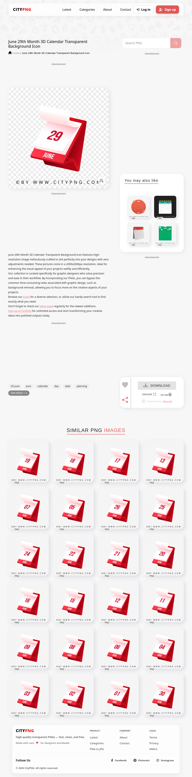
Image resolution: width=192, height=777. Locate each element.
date (67, 386)
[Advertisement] (58, 75)
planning (82, 386)
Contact (125, 743)
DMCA (153, 749)
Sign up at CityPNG (20, 311)
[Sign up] (167, 9)
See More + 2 (19, 392)
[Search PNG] (146, 43)
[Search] (175, 43)
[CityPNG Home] (22, 9)
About (107, 9)
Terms (153, 737)
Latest (66, 9)
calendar (43, 386)
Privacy (154, 743)
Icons (26, 297)
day (56, 386)
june (28, 386)
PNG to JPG (97, 749)
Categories (87, 9)
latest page (46, 306)
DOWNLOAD (156, 385)
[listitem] (119, 760)
